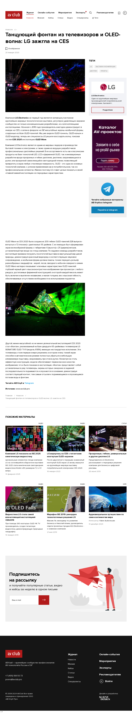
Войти (109, 681)
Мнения (41, 18)
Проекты (104, 71)
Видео (70, 18)
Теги (95, 18)
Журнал (30, 12)
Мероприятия (65, 12)
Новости (30, 18)
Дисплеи (93, 71)
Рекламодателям (105, 12)
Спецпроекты (82, 18)
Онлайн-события (46, 12)
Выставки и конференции (105, 66)
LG (91, 66)
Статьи (60, 18)
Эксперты (80, 12)
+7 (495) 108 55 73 (14, 675)
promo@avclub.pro (13, 679)
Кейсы (51, 18)
